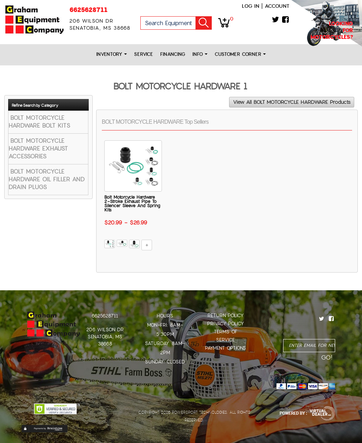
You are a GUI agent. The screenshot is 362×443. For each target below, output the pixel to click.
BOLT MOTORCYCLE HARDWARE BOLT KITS (39, 121)
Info (200, 54)
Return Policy (226, 316)
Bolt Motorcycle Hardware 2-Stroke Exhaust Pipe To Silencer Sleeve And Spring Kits (132, 203)
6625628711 (88, 9)
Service (143, 54)
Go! (203, 23)
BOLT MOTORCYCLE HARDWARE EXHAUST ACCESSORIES (38, 148)
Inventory (111, 54)
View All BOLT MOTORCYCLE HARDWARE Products (291, 102)
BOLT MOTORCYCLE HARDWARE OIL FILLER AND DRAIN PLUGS (46, 179)
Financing (172, 54)
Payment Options (225, 348)
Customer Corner (240, 54)
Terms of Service (225, 336)
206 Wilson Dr (105, 330)
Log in (250, 6)
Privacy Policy (225, 324)
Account (277, 6)
